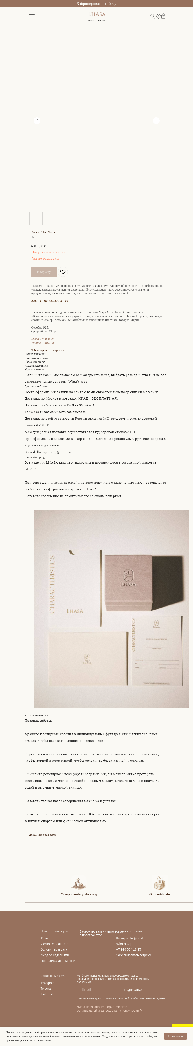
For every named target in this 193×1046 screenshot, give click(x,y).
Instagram (47, 983)
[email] (96, 989)
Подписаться (133, 990)
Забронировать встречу (96, 4)
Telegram (47, 988)
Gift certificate (159, 894)
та (66, 944)
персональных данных (153, 998)
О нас (45, 938)
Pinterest (47, 994)
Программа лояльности (58, 961)
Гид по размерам (45, 258)
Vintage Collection (43, 342)
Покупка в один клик (48, 252)
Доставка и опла (53, 944)
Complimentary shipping (79, 894)
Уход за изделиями (55, 955)
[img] (79, 883)
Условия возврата (54, 949)
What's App (124, 944)
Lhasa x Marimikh (42, 339)
